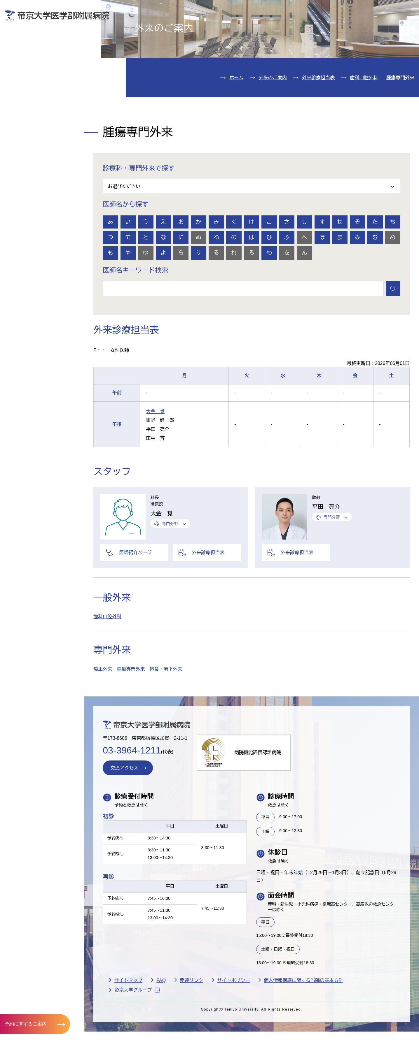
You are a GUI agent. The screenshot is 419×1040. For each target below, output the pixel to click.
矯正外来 (102, 702)
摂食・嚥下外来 (165, 702)
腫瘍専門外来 (131, 702)
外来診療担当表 (318, 111)
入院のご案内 (31, 57)
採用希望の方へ (375, 25)
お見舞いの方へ (232, 25)
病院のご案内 (31, 92)
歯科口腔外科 (364, 111)
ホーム (236, 111)
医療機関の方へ (303, 25)
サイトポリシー (233, 1013)
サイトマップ (128, 1013)
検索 (406, 8)
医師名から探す (126, 238)
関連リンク (191, 1013)
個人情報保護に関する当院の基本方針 (303, 1013)
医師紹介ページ (135, 586)
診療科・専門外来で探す (138, 201)
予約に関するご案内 (26, 1023)
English (372, 8)
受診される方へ (161, 25)
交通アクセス (31, 110)
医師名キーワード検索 (135, 304)
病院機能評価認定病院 (257, 786)
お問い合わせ (330, 8)
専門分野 (170, 557)
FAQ (161, 1013)
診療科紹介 (28, 74)
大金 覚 (155, 444)
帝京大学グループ (137, 1023)
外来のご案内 (31, 39)
